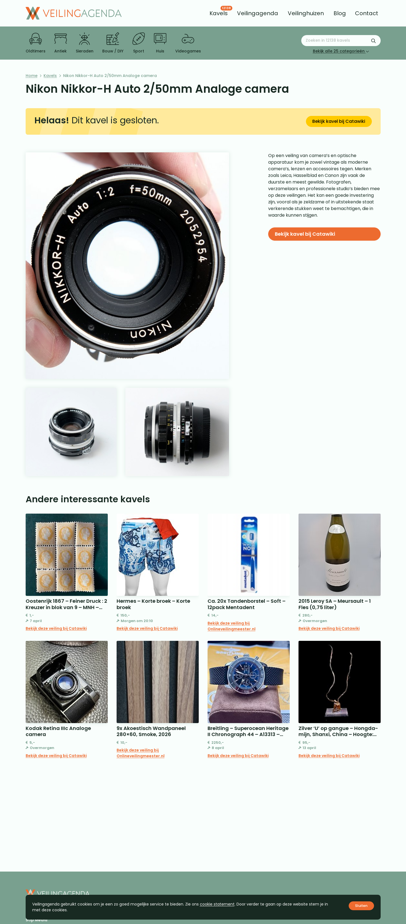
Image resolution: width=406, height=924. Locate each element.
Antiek (60, 43)
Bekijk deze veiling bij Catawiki (56, 628)
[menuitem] (218, 13)
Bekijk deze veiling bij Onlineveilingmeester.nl (232, 626)
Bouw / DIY (112, 43)
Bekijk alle (341, 51)
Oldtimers (35, 43)
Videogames (188, 43)
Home (31, 75)
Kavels (50, 75)
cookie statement (217, 904)
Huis (160, 43)
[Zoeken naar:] (341, 40)
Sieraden (84, 43)
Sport (138, 43)
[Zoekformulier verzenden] (373, 40)
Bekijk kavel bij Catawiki (338, 121)
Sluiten (361, 905)
